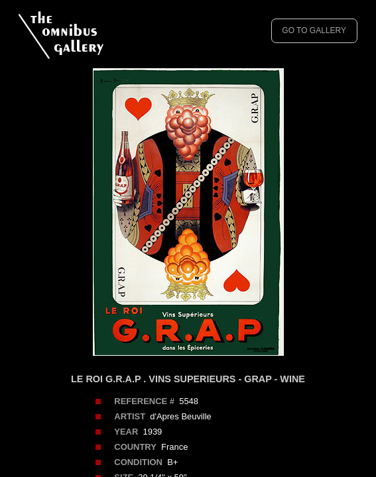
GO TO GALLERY (314, 30)
